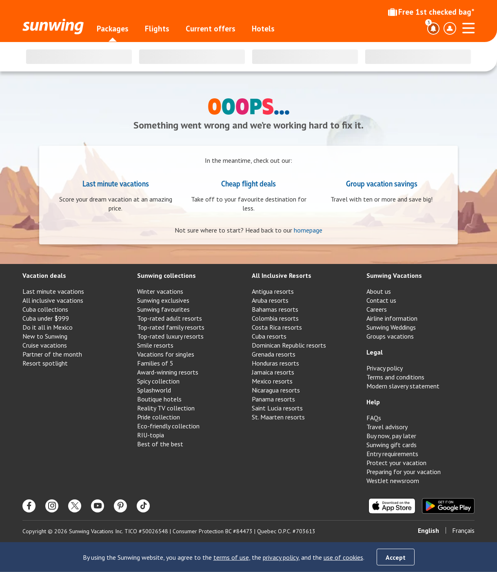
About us (378, 291)
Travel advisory (387, 427)
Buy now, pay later (391, 436)
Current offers (210, 28)
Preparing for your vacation (403, 472)
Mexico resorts (272, 381)
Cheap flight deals (248, 183)
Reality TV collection (166, 408)
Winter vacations (160, 291)
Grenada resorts (273, 354)
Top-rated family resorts (170, 327)
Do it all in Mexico (47, 327)
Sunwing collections (166, 275)
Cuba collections (45, 309)
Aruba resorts (270, 300)
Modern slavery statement (402, 386)
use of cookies (343, 557)
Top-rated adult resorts (169, 318)
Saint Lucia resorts (277, 408)
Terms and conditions (395, 377)
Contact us (381, 300)
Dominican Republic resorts (289, 345)
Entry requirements (392, 454)
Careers (376, 309)
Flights (157, 28)
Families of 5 (155, 363)
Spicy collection (158, 381)
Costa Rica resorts (277, 327)
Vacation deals (44, 275)
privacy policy (280, 557)
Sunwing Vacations (394, 275)
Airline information (391, 318)
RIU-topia (150, 435)
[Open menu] (468, 27)
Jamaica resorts (273, 372)
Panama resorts (273, 399)
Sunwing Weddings (391, 327)
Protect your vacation (396, 463)
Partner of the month (52, 354)
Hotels (263, 28)
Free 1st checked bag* (431, 12)
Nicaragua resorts (276, 390)
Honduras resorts (275, 363)
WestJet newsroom (392, 481)
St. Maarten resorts (278, 417)
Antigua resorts (273, 291)
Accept (396, 557)
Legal (374, 352)
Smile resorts (155, 345)
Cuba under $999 (45, 318)
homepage (308, 230)
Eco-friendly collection (168, 426)
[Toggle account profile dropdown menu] (450, 28)
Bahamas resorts (275, 309)
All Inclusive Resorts (281, 275)
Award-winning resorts (167, 372)
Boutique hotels (159, 399)
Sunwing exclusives (163, 300)
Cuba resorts (269, 336)
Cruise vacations (44, 345)
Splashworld (154, 390)
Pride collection (158, 417)
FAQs (373, 418)
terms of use (231, 557)
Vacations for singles (165, 354)
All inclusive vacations (52, 300)
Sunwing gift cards (391, 445)
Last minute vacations (115, 183)
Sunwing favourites (163, 309)
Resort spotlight (45, 363)
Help (373, 402)
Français (463, 530)
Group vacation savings (381, 183)
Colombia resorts (275, 318)
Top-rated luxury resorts (170, 336)
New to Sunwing (44, 336)
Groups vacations (390, 336)
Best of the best (160, 444)
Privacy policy (384, 368)
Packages (113, 28)
